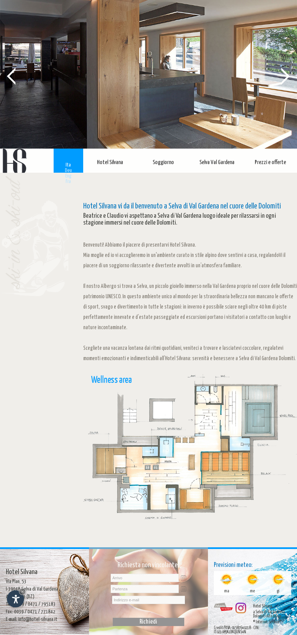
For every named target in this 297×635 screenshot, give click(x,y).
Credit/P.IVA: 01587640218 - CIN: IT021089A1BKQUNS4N (236, 630)
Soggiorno (163, 162)
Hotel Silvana (110, 162)
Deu (68, 170)
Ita (68, 165)
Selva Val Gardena (216, 162)
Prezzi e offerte (270, 162)
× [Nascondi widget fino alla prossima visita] (22, 591)
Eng (68, 176)
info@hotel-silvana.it (37, 619)
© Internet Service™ (267, 622)
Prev (11, 76)
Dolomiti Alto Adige (267, 616)
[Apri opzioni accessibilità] (15, 598)
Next (285, 76)
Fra (68, 181)
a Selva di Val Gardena (269, 612)
